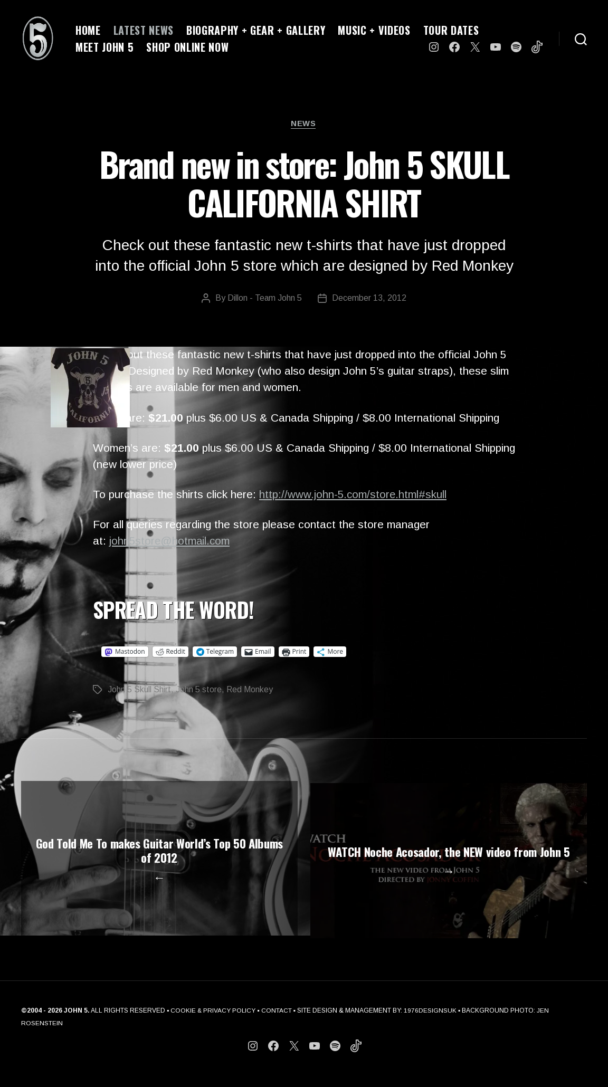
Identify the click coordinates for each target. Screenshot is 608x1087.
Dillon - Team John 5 (264, 298)
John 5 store (199, 689)
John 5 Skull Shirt (139, 689)
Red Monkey (249, 689)
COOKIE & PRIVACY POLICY (213, 1022)
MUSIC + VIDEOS (374, 30)
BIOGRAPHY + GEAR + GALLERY (255, 30)
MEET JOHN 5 (104, 47)
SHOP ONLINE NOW (187, 47)
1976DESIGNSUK (431, 1022)
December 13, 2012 (369, 298)
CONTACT (277, 1022)
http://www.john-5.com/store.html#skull (353, 495)
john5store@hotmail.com (170, 542)
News (303, 123)
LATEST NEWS (143, 30)
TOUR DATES (451, 30)
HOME (88, 30)
